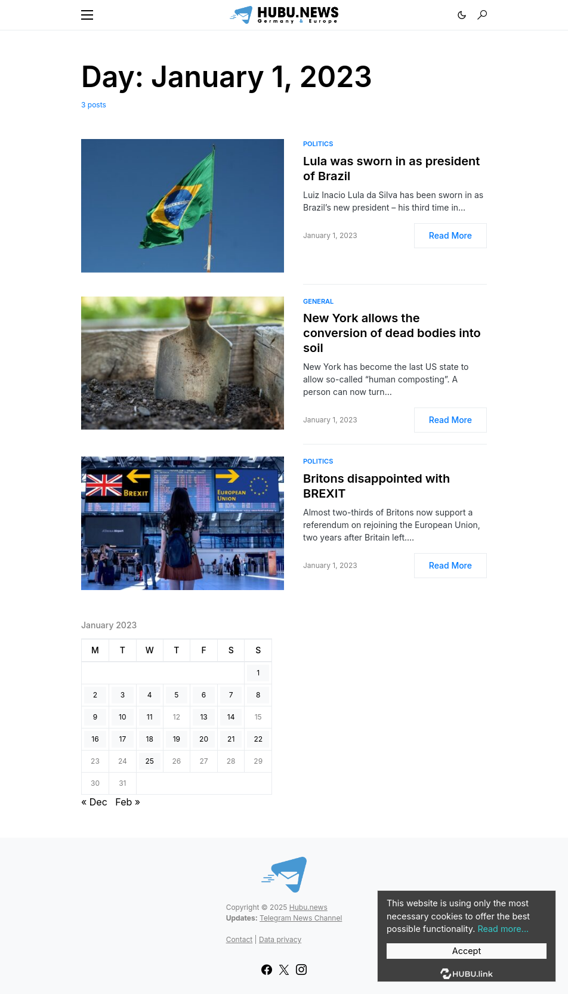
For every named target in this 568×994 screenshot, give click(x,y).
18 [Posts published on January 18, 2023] (149, 738)
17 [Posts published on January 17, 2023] (122, 738)
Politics (318, 144)
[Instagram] (301, 969)
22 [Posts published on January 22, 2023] (258, 738)
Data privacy (280, 939)
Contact (239, 939)
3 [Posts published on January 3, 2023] (123, 694)
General (318, 301)
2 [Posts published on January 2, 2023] (95, 694)
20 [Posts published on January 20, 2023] (203, 738)
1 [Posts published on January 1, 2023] (258, 672)
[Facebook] (266, 969)
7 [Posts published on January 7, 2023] (231, 694)
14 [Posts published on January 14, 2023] (231, 716)
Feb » (127, 802)
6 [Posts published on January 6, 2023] (204, 694)
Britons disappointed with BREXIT (376, 486)
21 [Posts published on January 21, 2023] (230, 738)
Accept (466, 951)
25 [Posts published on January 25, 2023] (149, 761)
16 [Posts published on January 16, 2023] (94, 738)
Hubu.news (308, 907)
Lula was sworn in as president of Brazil (391, 168)
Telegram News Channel (301, 917)
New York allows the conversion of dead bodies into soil (392, 333)
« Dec (94, 802)
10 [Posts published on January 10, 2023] (122, 716)
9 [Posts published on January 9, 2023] (95, 716)
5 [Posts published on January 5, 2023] (176, 694)
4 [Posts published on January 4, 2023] (149, 694)
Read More (450, 235)
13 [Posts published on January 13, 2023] (203, 716)
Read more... (503, 929)
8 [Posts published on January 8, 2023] (258, 694)
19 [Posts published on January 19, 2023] (176, 738)
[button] (87, 15)
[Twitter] (284, 969)
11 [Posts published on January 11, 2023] (150, 716)
